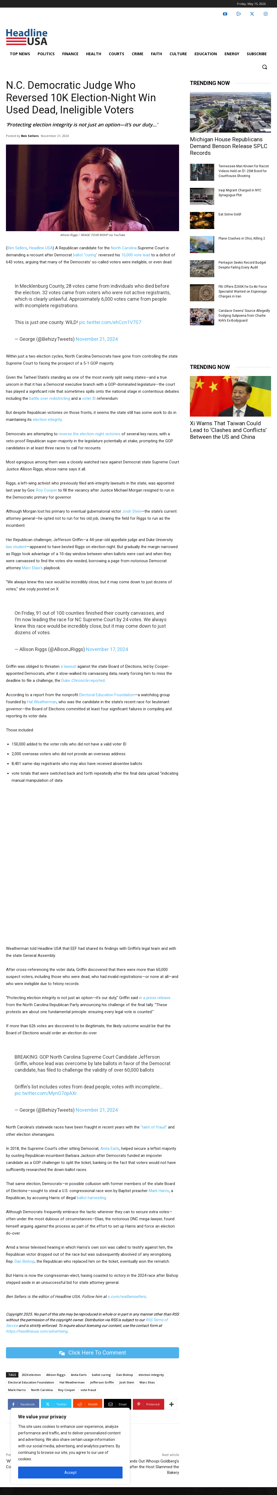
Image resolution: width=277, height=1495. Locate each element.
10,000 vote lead (135, 255)
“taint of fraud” (154, 1127)
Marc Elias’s (32, 567)
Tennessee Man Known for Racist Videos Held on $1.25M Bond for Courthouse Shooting (244, 171)
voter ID (89, 398)
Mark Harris (159, 1190)
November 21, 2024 (97, 339)
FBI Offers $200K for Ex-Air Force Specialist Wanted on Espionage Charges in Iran (243, 291)
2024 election (31, 1375)
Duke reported (83, 680)
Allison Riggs (55, 1375)
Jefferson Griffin (102, 1382)
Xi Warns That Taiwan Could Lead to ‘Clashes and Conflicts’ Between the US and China (228, 430)
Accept (70, 1472)
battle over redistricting (49, 398)
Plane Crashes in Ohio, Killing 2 (242, 238)
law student (16, 546)
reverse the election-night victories (89, 433)
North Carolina (124, 248)
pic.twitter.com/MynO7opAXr (46, 1093)
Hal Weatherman (42, 701)
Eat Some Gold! (230, 214)
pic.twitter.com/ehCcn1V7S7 (110, 322)
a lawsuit (68, 666)
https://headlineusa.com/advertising (36, 1331)
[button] (264, 66)
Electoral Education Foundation (106, 694)
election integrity (47, 419)
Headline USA (41, 248)
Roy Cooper (46, 490)
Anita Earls (109, 1148)
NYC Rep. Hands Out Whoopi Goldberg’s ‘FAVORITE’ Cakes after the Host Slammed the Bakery (138, 1467)
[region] (70, 1446)
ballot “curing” (85, 255)
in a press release (154, 997)
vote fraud (88, 1390)
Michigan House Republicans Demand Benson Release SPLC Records (228, 146)
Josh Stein (131, 511)
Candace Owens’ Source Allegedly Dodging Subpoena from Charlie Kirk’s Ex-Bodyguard (244, 315)
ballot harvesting (91, 1197)
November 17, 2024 (107, 649)
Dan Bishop (24, 1261)
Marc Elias (147, 1382)
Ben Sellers (30, 136)
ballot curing (101, 1375)
